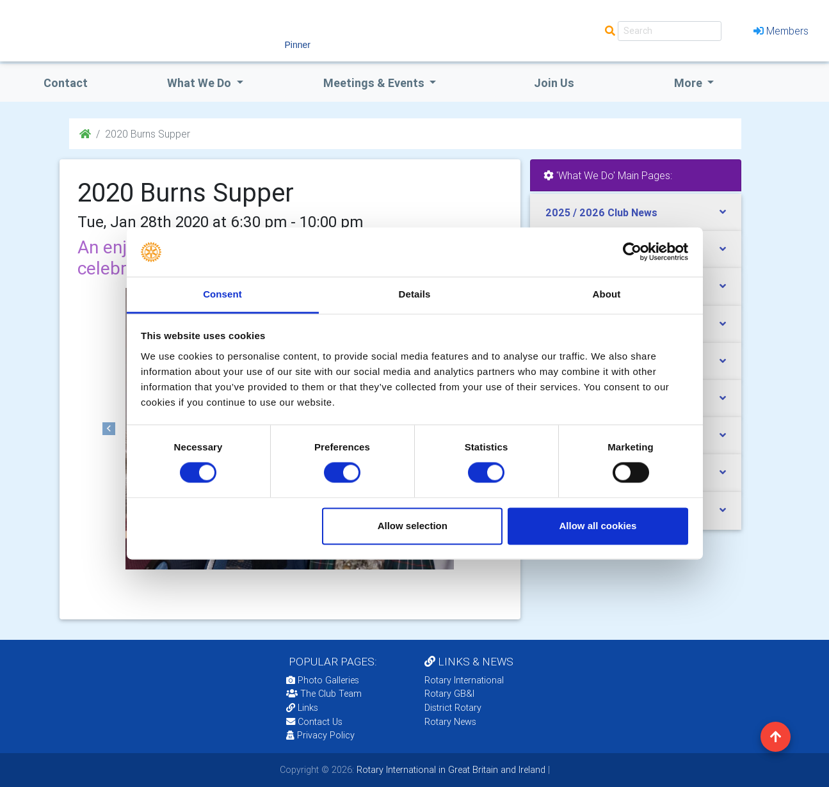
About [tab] (607, 294)
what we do (200, 83)
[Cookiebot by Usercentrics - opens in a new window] (632, 252)
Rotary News (450, 721)
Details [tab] (415, 294)
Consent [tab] (222, 294)
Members (781, 30)
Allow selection (412, 525)
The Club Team (324, 693)
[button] (109, 429)
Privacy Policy (320, 735)
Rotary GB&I (449, 693)
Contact (66, 83)
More (689, 83)
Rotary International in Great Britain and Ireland (449, 769)
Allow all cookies (597, 525)
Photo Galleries (322, 680)
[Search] (669, 31)
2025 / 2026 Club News (601, 212)
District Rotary (452, 707)
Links (302, 707)
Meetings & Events (375, 83)
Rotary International (464, 680)
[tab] (635, 213)
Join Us (554, 83)
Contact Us (314, 721)
